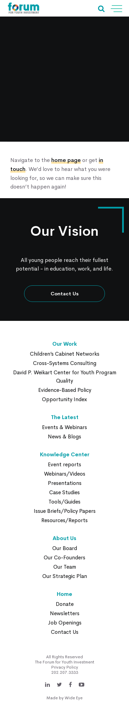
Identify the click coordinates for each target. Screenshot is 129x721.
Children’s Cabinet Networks (64, 354)
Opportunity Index (64, 399)
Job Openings (65, 622)
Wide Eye (74, 698)
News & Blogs (64, 436)
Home (64, 594)
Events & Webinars (64, 427)
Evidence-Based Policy (64, 390)
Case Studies (64, 492)
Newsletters (64, 613)
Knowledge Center (64, 454)
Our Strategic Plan (64, 576)
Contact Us (65, 294)
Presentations (65, 483)
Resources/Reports (64, 520)
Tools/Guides (64, 501)
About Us (64, 538)
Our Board (64, 548)
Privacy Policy (64, 667)
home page (66, 160)
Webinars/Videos (64, 473)
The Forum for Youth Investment (64, 662)
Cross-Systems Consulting (64, 363)
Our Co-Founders (64, 557)
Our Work (64, 344)
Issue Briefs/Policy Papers (65, 511)
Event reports (64, 464)
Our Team (64, 566)
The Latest (64, 417)
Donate (65, 604)
